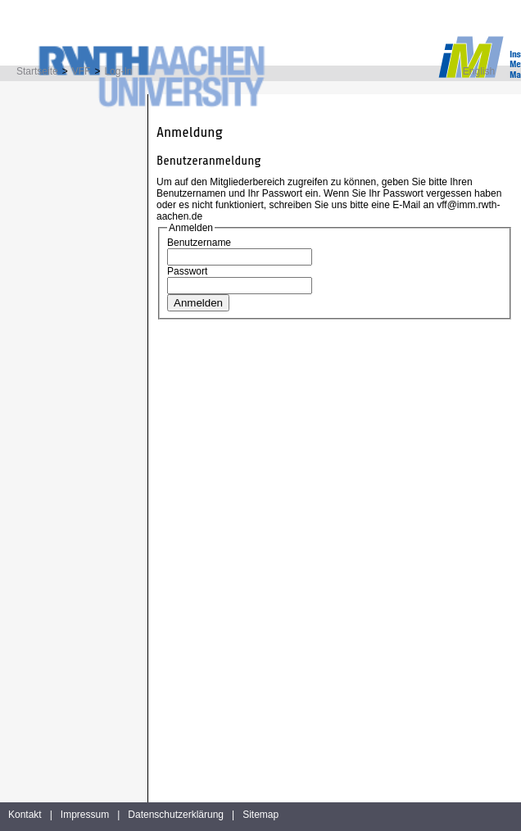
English (479, 71)
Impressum (85, 814)
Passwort (187, 271)
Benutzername (199, 242)
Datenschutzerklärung (176, 814)
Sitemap (260, 814)
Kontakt (25, 814)
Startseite (37, 71)
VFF (81, 71)
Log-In (118, 71)
